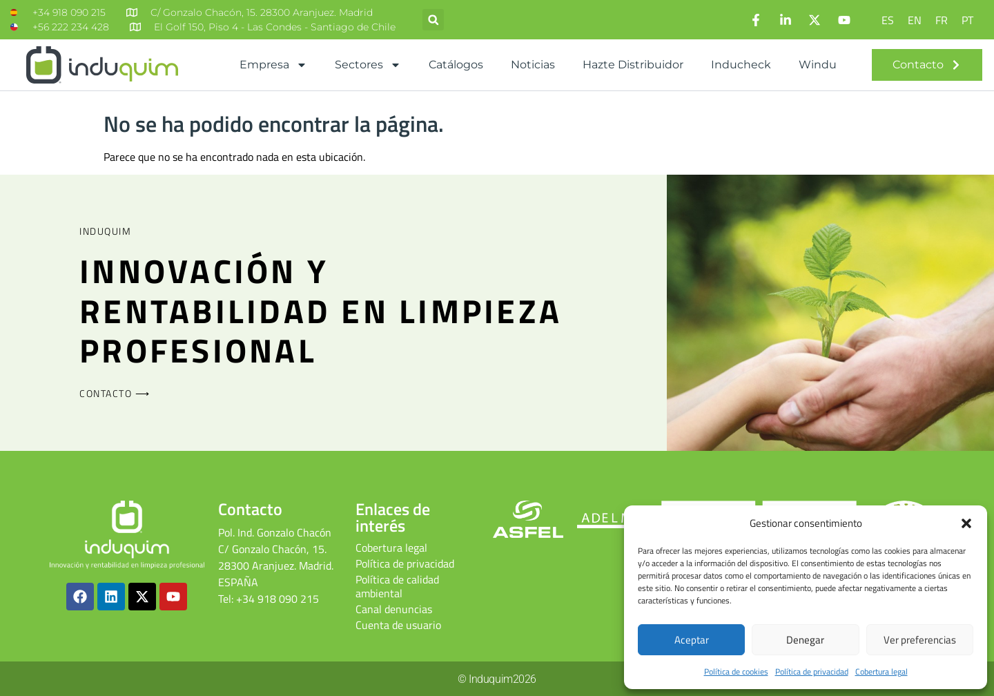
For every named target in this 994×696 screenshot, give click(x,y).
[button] (966, 523)
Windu (818, 64)
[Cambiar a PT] (967, 20)
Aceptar (691, 640)
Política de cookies (736, 671)
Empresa (273, 64)
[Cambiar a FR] (941, 20)
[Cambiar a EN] (914, 20)
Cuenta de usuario (398, 625)
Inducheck (741, 64)
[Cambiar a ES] (888, 20)
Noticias (533, 64)
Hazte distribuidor (633, 64)
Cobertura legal (881, 671)
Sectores (368, 64)
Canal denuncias (393, 609)
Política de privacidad (811, 671)
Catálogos (456, 64)
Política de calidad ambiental (397, 586)
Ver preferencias (920, 640)
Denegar (805, 640)
